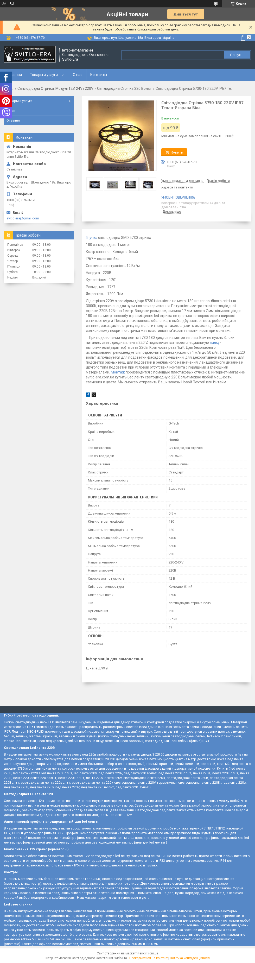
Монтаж (118, 372)
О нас (77, 75)
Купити (177, 152)
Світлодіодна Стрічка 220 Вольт (124, 88)
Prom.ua (152, 953)
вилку (215, 342)
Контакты (98, 75)
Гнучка (91, 238)
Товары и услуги (44, 75)
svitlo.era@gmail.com (23, 218)
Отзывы (13, 120)
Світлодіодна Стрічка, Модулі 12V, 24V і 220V (55, 88)
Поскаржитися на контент (148, 958)
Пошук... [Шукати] (236, 55)
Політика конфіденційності (190, 958)
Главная (15, 75)
